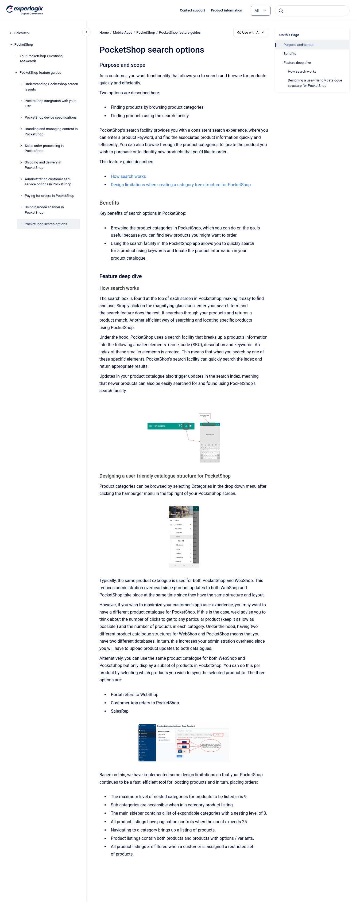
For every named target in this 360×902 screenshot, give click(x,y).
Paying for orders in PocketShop (49, 196)
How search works (302, 71)
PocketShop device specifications (51, 117)
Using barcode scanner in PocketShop (44, 209)
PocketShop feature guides (40, 73)
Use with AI (251, 32)
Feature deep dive (297, 63)
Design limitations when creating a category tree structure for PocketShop (180, 184)
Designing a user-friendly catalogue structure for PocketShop (315, 83)
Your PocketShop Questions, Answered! (41, 58)
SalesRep (21, 33)
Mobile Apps (122, 32)
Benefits (290, 54)
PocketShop (23, 44)
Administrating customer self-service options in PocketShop (48, 181)
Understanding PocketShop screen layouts (51, 86)
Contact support (192, 10)
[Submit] (281, 10)
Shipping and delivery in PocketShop (43, 165)
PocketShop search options (46, 224)
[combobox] (312, 11)
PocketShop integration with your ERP (50, 103)
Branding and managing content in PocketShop (51, 131)
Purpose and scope (298, 45)
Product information (226, 10)
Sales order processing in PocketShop (44, 148)
